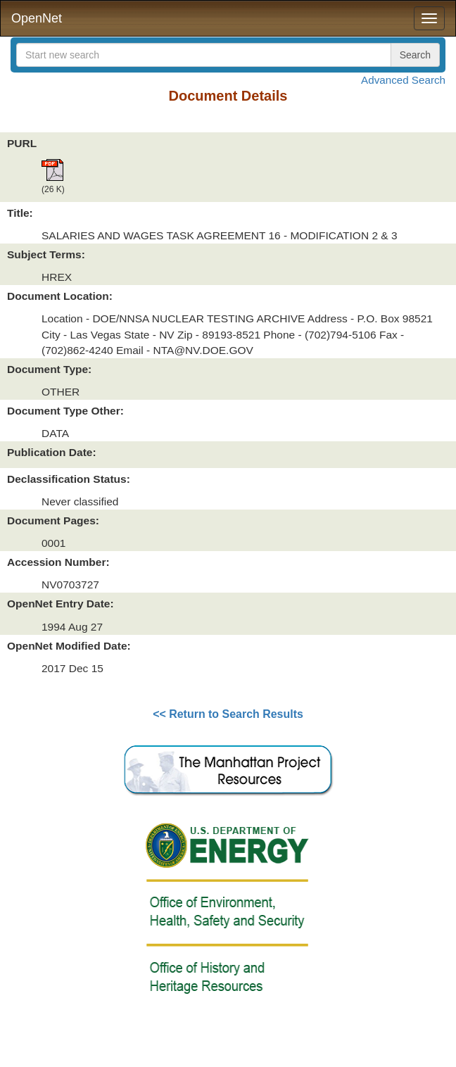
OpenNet (36, 18)
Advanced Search (403, 80)
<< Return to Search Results (228, 714)
